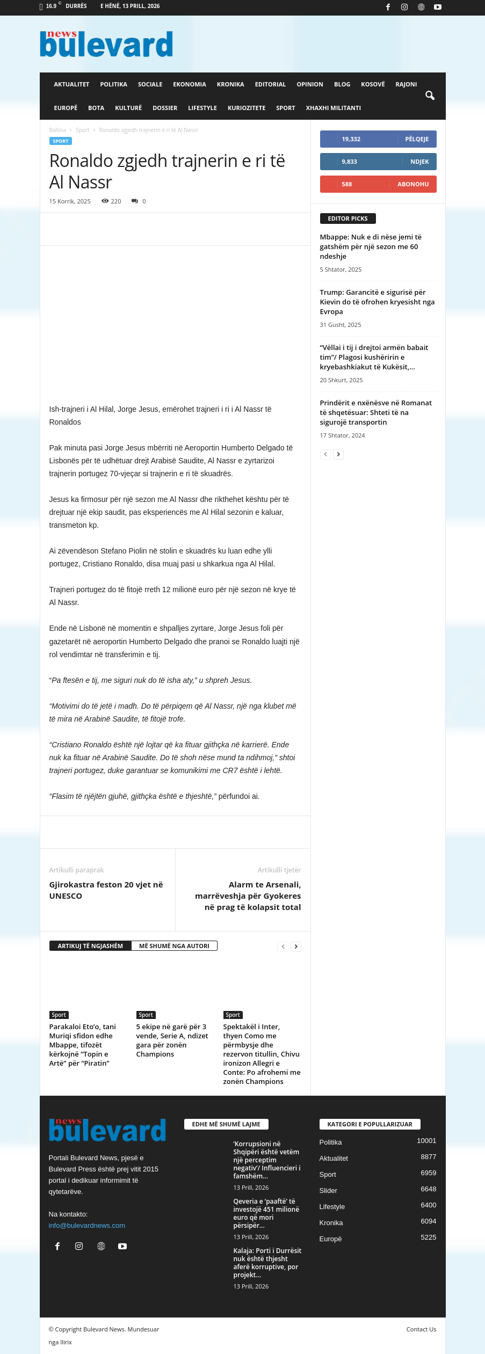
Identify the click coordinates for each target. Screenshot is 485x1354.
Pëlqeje (417, 139)
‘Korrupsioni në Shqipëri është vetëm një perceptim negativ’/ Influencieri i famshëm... (267, 1160)
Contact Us (422, 1329)
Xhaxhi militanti (333, 108)
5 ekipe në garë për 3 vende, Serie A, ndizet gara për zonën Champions (172, 1040)
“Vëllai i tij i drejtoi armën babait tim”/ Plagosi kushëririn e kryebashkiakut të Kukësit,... (374, 357)
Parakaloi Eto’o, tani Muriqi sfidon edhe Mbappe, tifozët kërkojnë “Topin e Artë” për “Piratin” (83, 1045)
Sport (285, 108)
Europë (66, 108)
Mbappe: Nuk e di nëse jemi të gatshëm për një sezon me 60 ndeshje (371, 246)
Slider (328, 1190)
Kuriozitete (246, 108)
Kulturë (128, 108)
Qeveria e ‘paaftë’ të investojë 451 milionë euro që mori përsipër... (267, 1213)
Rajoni (406, 84)
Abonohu (413, 184)
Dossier (165, 108)
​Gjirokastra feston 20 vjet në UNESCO (106, 890)
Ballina (57, 130)
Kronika (230, 84)
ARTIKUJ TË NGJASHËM (91, 946)
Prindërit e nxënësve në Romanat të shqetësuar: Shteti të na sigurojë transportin (376, 412)
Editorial (270, 84)
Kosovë (373, 84)
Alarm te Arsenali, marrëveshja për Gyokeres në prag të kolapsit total (248, 895)
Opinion (309, 84)
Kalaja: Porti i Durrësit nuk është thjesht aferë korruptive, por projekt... (268, 1262)
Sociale (150, 84)
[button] (429, 96)
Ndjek (419, 161)
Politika (113, 84)
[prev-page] (283, 946)
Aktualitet (72, 84)
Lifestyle (202, 108)
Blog (342, 84)
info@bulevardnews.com (87, 1225)
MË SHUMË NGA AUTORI (174, 946)
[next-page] (296, 946)
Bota (96, 108)
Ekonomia (189, 84)
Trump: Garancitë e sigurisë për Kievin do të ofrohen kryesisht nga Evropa (377, 301)
